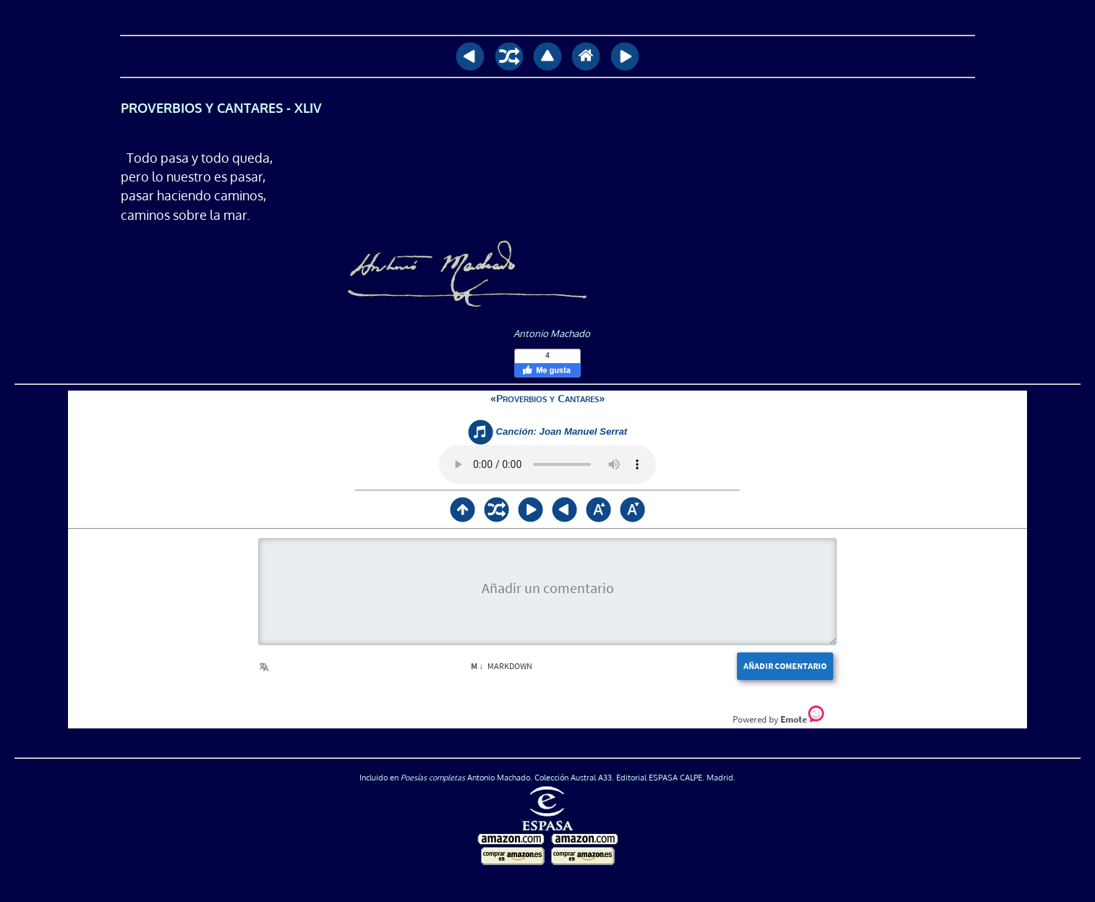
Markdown (501, 665)
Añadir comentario (785, 665)
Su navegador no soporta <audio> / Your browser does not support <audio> (547, 464)
